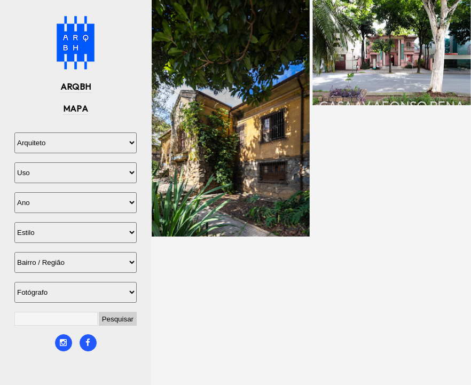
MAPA (76, 108)
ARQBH (75, 86)
